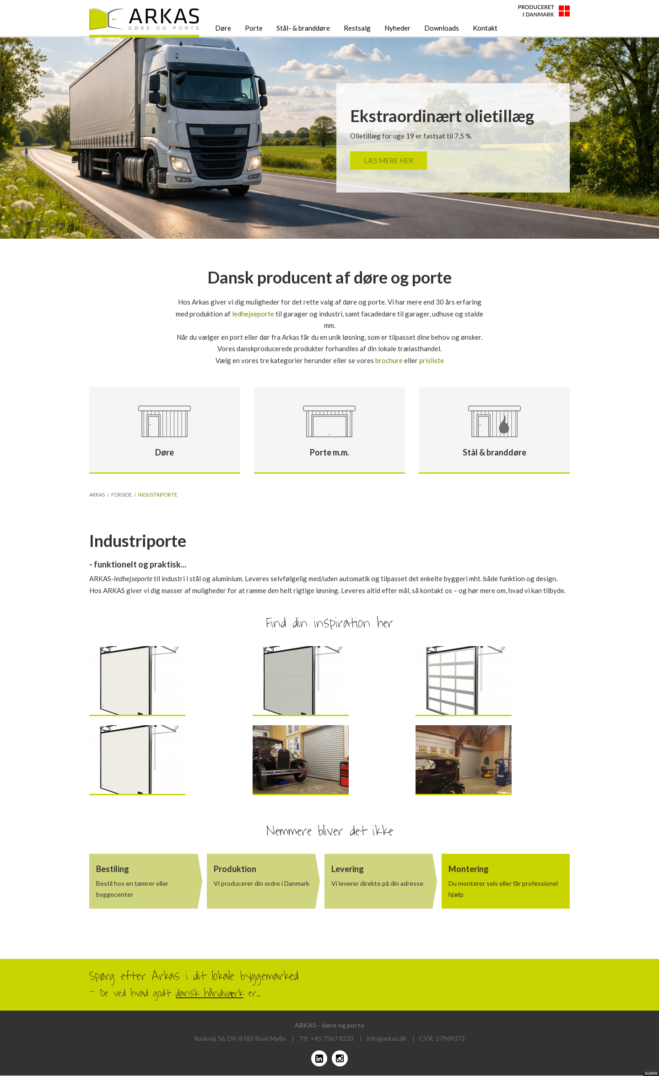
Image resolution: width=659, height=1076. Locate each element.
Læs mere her (388, 160)
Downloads (441, 28)
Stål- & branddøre (303, 28)
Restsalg (357, 28)
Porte (254, 28)
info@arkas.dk (386, 1038)
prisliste (431, 360)
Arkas (97, 495)
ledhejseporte (253, 314)
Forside (121, 495)
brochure (389, 360)
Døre (223, 28)
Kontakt (485, 28)
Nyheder (397, 28)
